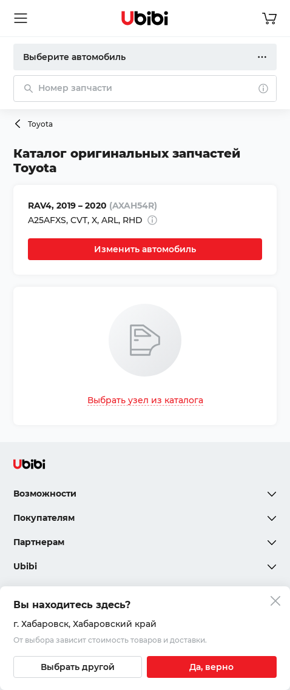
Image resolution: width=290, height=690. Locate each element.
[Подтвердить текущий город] (212, 667)
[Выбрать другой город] (77, 667)
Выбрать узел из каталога (145, 400)
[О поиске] (263, 88)
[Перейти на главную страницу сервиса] (145, 18)
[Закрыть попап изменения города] (275, 602)
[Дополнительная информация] (152, 220)
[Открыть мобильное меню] (20, 18)
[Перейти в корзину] (269, 18)
